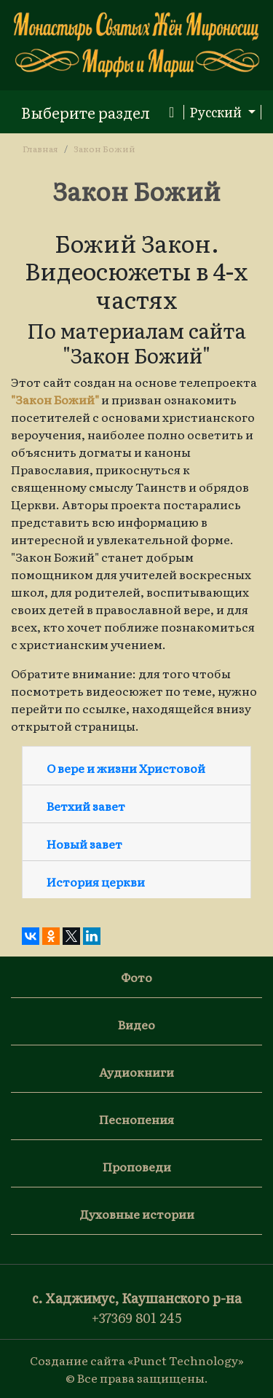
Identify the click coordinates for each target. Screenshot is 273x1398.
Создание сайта (77, 1360)
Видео (136, 1024)
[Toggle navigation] (97, 112)
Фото (136, 977)
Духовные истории (136, 1213)
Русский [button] (217, 112)
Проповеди (137, 1166)
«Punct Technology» (185, 1360)
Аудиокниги (136, 1071)
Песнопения (136, 1119)
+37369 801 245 (136, 1317)
